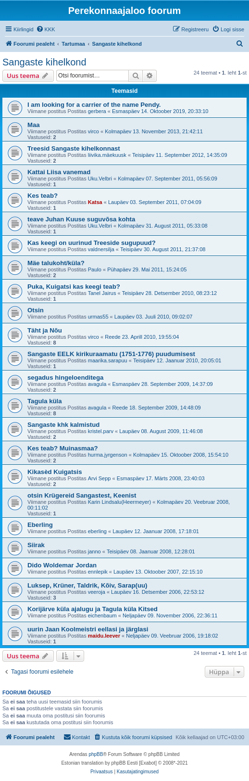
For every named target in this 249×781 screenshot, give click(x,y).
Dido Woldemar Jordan (62, 565)
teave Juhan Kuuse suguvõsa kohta (81, 219)
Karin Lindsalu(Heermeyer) (119, 502)
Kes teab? (42, 195)
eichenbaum (102, 615)
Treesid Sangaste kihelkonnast (73, 148)
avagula (97, 384)
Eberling (40, 524)
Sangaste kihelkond (44, 62)
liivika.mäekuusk (107, 155)
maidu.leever (104, 636)
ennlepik (98, 572)
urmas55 (98, 317)
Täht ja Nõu (44, 330)
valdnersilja (101, 249)
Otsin (35, 310)
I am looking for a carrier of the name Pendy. (94, 104)
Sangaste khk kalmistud (63, 424)
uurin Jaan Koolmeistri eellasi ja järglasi (87, 629)
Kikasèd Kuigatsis (54, 471)
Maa (33, 124)
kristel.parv (100, 431)
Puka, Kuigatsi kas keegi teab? (73, 286)
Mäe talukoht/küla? (56, 263)
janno (94, 551)
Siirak (36, 545)
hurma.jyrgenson (107, 455)
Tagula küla (44, 401)
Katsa (95, 202)
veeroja (96, 592)
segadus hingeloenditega (65, 377)
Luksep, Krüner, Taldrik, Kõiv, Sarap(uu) (87, 585)
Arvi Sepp (99, 478)
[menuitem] (45, 29)
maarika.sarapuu (107, 360)
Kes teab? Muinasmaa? (62, 448)
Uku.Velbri (100, 178)
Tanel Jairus (102, 293)
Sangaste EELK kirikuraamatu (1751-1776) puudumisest (111, 354)
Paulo (94, 269)
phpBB (95, 754)
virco (93, 131)
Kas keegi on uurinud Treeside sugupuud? (91, 242)
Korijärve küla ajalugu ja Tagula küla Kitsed (92, 609)
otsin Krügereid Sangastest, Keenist (81, 495)
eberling (97, 531)
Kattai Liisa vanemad (58, 172)
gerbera (97, 111)
